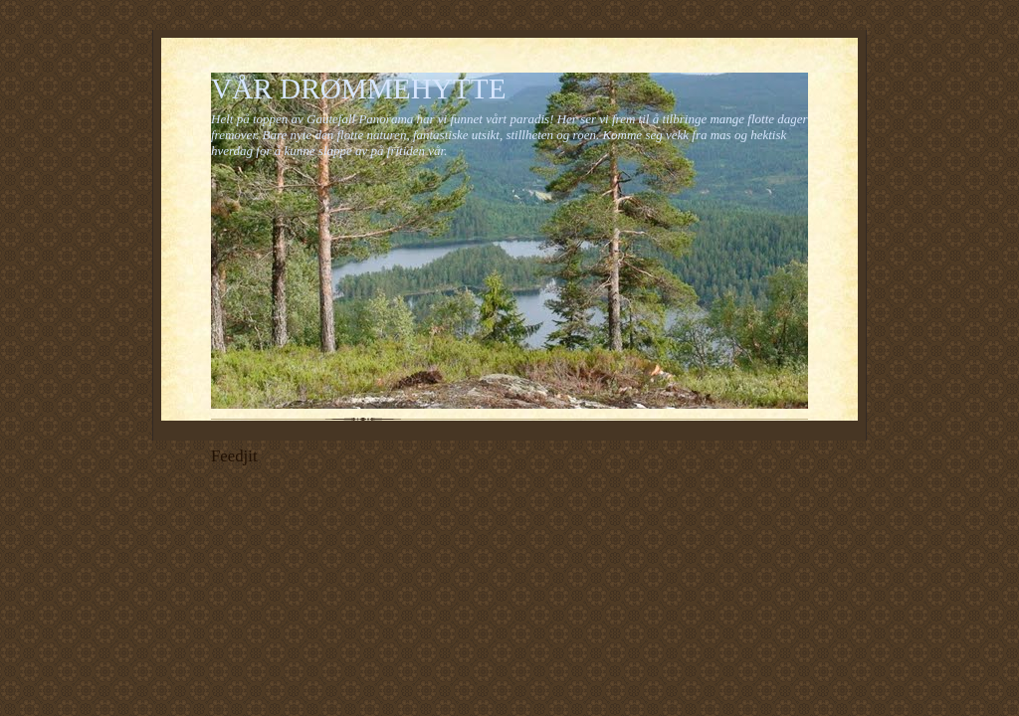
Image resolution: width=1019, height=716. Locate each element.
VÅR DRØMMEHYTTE (359, 88)
